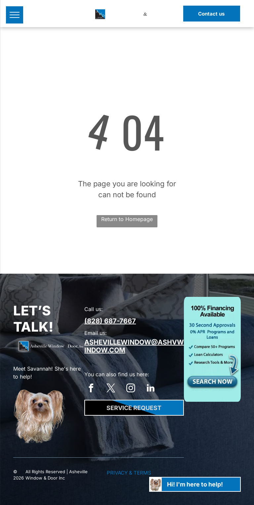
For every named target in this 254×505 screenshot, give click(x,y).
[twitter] (110, 389)
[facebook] (91, 389)
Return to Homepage (127, 219)
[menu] (14, 14)
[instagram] (130, 389)
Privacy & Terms (129, 473)
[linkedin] (150, 389)
